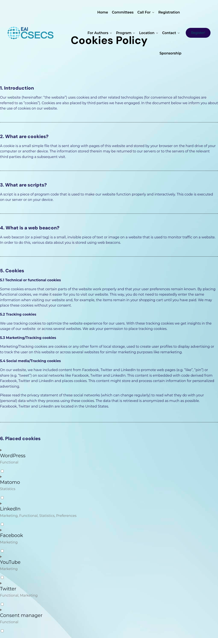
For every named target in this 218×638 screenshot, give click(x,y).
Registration (169, 12)
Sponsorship (170, 53)
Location (147, 33)
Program (123, 33)
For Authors (98, 33)
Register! (198, 33)
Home (102, 12)
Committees (123, 12)
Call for (144, 12)
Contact (169, 33)
